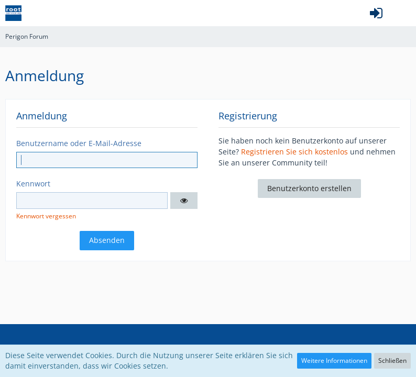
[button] (402, 13)
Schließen (392, 360)
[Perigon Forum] (13, 13)
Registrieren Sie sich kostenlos (294, 152)
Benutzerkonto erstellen (309, 188)
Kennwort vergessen (46, 216)
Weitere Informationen (334, 360)
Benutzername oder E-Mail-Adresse (78, 143)
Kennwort (33, 183)
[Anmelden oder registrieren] (376, 13)
